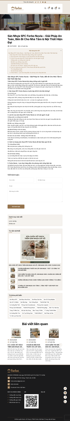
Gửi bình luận (9, 206)
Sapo (54, 419)
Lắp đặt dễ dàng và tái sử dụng (19, 63)
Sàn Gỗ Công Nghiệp (56, 299)
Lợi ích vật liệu (20, 221)
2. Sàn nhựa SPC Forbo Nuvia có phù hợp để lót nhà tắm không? (27, 56)
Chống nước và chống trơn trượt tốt (20, 60)
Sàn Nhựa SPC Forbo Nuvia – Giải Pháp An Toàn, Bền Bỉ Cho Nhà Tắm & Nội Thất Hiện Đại (35, 39)
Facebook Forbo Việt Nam (18, 387)
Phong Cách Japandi (49, 305)
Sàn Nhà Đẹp (31, 302)
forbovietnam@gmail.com (18, 381)
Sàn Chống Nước (40, 302)
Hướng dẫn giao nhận (14, 400)
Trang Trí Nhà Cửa (21, 310)
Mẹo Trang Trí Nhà (45, 310)
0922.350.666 (14, 384)
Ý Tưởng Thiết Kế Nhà (57, 310)
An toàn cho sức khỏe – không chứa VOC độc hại (24, 65)
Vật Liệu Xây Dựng (33, 310)
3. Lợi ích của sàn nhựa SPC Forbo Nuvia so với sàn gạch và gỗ (27, 58)
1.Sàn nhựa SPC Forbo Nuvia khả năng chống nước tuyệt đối (26, 55)
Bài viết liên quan (35, 317)
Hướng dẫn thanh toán (14, 397)
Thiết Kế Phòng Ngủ (49, 307)
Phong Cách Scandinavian (35, 305)
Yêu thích (49, 8)
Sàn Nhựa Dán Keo (44, 299)
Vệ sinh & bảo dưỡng (16, 71)
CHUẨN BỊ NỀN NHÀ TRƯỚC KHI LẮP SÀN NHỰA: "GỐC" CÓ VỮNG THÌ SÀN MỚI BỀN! (46, 269)
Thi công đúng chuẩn (16, 69)
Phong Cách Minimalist (22, 307)
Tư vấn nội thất (21, 231)
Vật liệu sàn (19, 223)
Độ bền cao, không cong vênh (19, 62)
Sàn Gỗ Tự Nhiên (21, 302)
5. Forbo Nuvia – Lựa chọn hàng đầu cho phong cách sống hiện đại (28, 72)
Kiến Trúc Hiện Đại (61, 307)
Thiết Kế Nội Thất (51, 302)
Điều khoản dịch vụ (14, 402)
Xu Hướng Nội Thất (22, 305)
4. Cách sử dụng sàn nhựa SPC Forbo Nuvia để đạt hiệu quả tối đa (27, 67)
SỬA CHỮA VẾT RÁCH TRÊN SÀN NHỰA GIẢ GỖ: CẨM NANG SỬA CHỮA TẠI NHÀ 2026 (41, 265)
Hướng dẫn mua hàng (14, 395)
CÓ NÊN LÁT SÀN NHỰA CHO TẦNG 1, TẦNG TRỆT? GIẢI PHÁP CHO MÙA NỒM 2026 (45, 286)
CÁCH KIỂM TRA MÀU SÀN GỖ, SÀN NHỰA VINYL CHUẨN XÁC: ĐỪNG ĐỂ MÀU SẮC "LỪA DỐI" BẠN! (46, 275)
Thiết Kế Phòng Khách (36, 307)
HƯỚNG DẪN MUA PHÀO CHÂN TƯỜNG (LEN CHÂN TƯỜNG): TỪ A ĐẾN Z (46, 280)
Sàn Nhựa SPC (20, 299)
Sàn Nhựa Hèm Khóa (31, 299)
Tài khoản (52, 8)
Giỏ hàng (56, 8)
